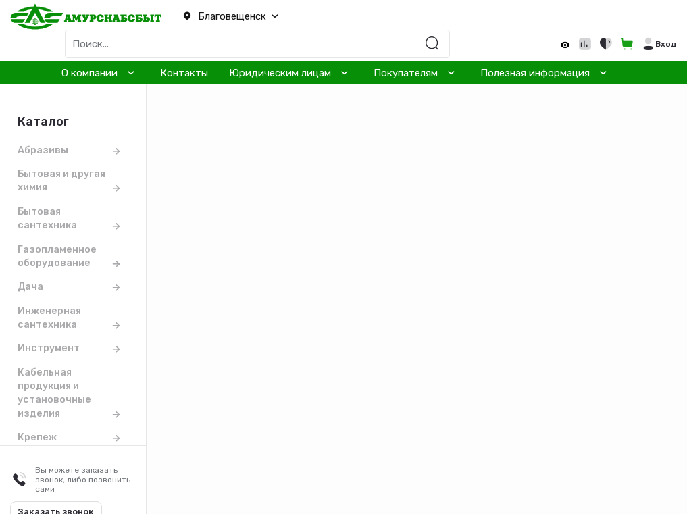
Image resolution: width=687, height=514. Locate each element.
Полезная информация (535, 73)
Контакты (184, 73)
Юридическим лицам (280, 73)
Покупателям (406, 73)
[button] (229, 17)
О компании (89, 73)
